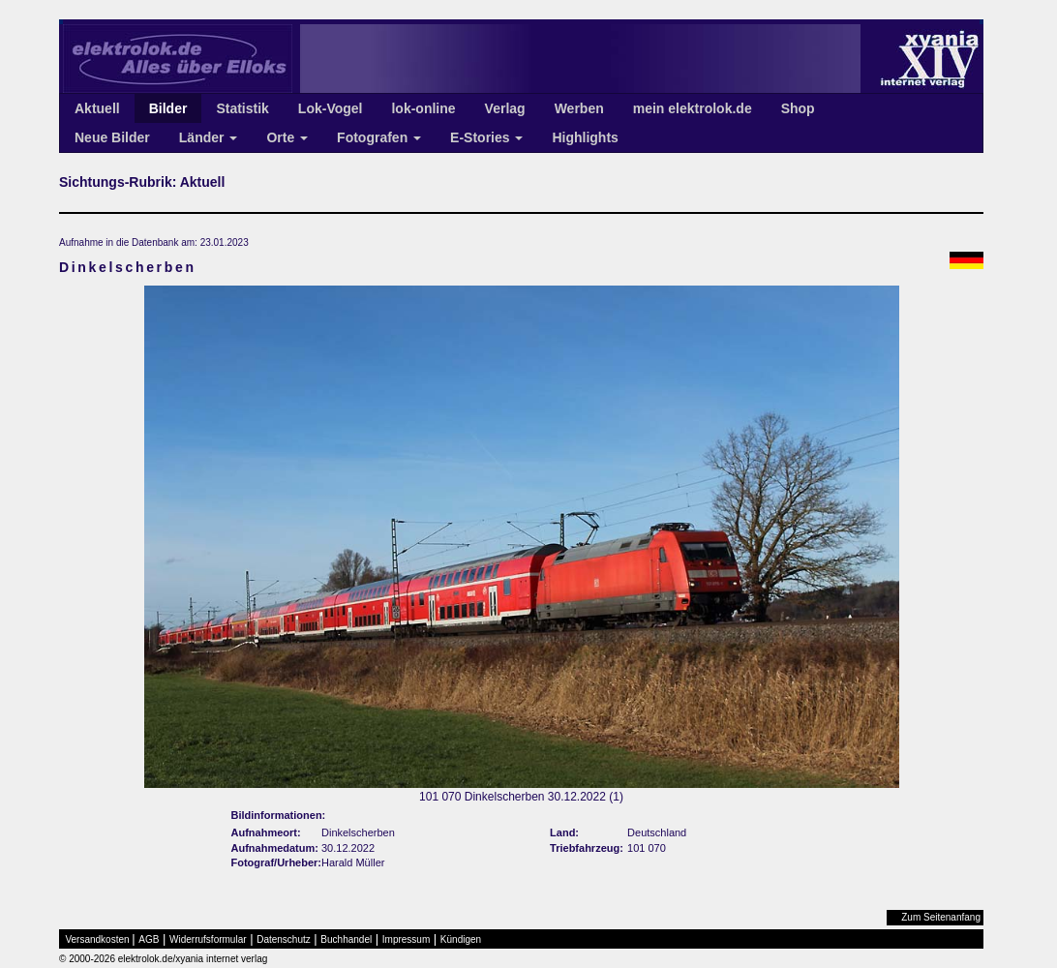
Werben (579, 108)
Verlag (505, 108)
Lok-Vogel (330, 108)
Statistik (242, 108)
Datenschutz (284, 939)
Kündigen (460, 939)
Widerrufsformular (207, 939)
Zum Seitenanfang (941, 917)
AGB (148, 939)
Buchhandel (346, 939)
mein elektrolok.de (692, 108)
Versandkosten (98, 939)
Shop (798, 108)
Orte (287, 137)
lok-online (423, 108)
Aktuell (97, 108)
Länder (208, 137)
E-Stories (486, 137)
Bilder (168, 108)
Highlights (585, 137)
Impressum (406, 939)
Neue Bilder (112, 137)
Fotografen (379, 137)
